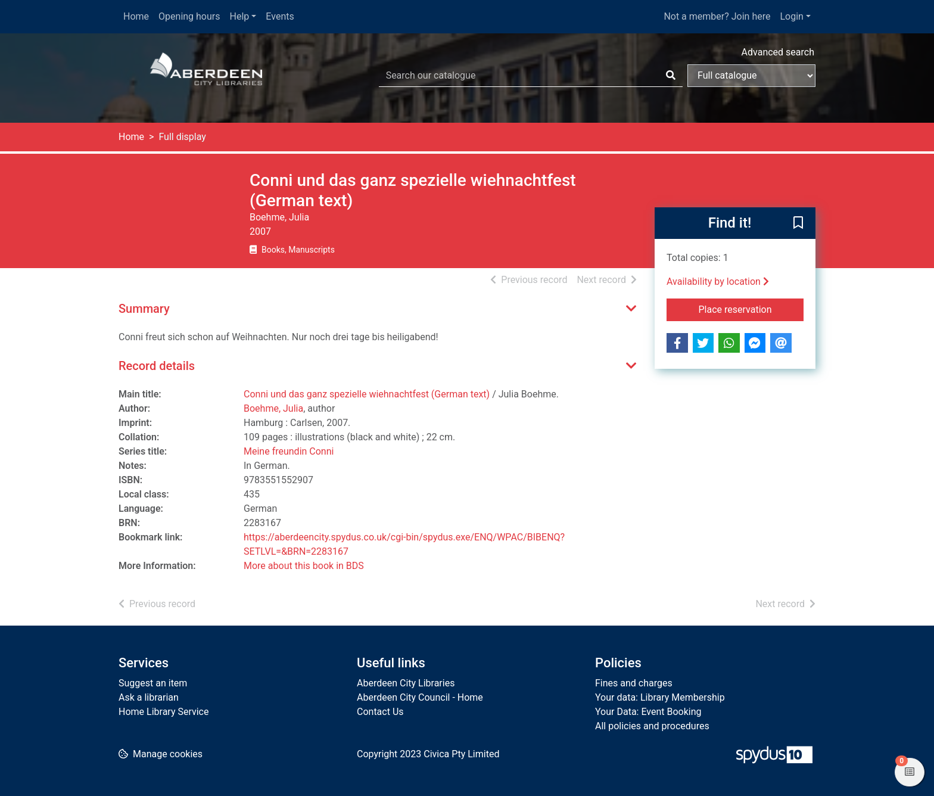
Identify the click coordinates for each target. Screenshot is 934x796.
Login (791, 16)
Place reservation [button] (751, 308)
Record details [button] (157, 366)
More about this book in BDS (304, 565)
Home (136, 16)
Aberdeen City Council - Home (420, 697)
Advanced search (778, 52)
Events (280, 16)
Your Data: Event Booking (648, 711)
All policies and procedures (652, 726)
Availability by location (718, 281)
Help (240, 16)
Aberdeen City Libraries (405, 683)
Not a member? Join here (717, 16)
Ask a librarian (149, 697)
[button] (798, 224)
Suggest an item (153, 683)
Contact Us (380, 711)
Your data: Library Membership (660, 697)
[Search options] (751, 75)
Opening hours (189, 16)
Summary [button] (144, 308)
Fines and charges (634, 683)
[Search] (671, 75)
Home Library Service (163, 711)
